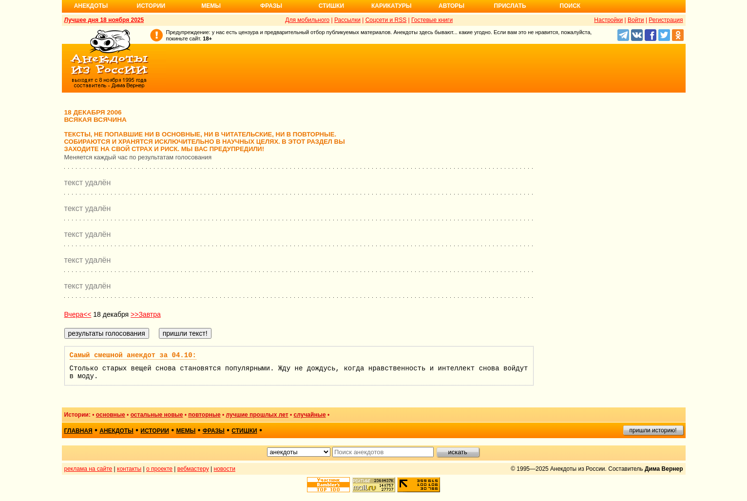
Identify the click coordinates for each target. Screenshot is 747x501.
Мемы (211, 5)
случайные (310, 414)
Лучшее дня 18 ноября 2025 (104, 20)
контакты (129, 468)
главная (78, 430)
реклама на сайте (88, 468)
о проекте (159, 468)
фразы (214, 430)
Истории (151, 5)
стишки (244, 430)
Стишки (331, 5)
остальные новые (157, 414)
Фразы (271, 5)
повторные (204, 414)
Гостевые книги (432, 20)
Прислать (510, 5)
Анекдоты (91, 5)
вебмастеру (193, 468)
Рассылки (347, 20)
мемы (185, 430)
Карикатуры (391, 5)
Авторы (451, 5)
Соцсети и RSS (386, 20)
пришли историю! (653, 430)
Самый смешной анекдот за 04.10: (133, 355)
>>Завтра (146, 314)
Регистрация (666, 20)
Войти (636, 20)
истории (154, 430)
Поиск (570, 5)
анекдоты (116, 430)
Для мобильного (307, 20)
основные (110, 414)
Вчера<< (78, 314)
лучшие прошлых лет (257, 414)
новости (224, 468)
